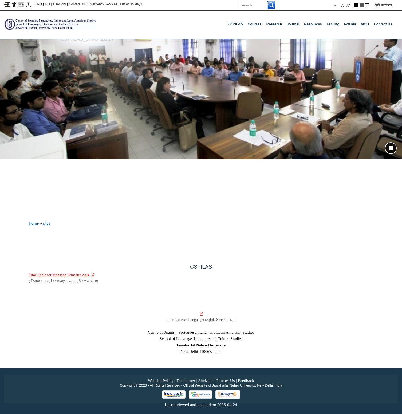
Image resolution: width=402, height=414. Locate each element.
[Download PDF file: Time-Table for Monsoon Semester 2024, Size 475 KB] (61, 275)
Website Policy (161, 380)
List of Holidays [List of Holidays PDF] (131, 4)
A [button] (348, 5)
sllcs (46, 223)
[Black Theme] (356, 5)
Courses (255, 24)
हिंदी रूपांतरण (383, 5)
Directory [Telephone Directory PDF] (59, 4)
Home (34, 223)
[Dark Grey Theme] (362, 5)
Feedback (246, 380)
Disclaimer (185, 380)
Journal (293, 24)
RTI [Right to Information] (47, 4)
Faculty (333, 24)
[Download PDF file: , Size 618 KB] (201, 314)
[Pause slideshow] (391, 148)
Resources (313, 24)
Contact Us (77, 4)
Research (274, 24)
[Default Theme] (367, 5)
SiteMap (205, 380)
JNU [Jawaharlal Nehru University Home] (39, 4)
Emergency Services (102, 4)
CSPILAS (236, 25)
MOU (365, 24)
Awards (350, 24)
